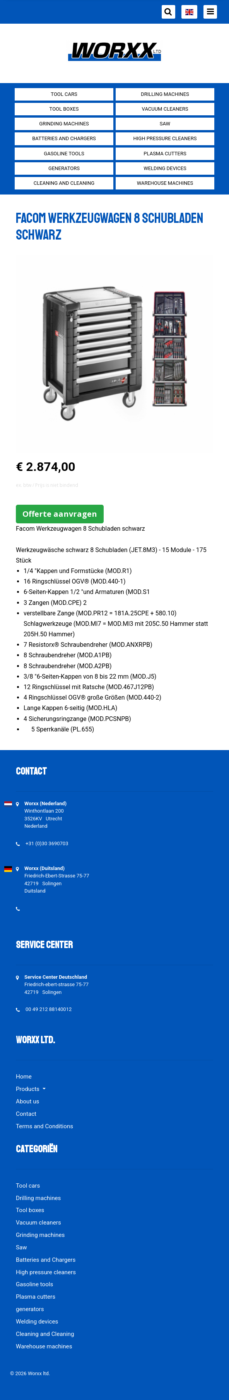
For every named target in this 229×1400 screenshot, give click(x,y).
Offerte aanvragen (59, 514)
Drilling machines (165, 94)
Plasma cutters (165, 153)
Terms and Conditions (44, 1126)
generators (64, 168)
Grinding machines (64, 124)
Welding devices (165, 168)
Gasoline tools (64, 153)
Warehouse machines (165, 183)
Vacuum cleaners (165, 109)
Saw (165, 124)
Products (28, 1089)
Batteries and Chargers (64, 138)
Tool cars (64, 94)
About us (27, 1101)
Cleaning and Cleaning (64, 183)
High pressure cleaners (165, 138)
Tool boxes (64, 109)
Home (24, 1076)
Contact (26, 1113)
